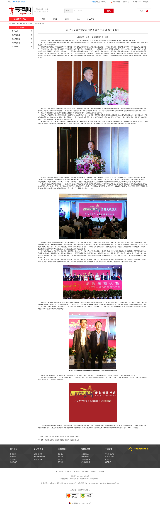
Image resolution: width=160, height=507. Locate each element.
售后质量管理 (85, 459)
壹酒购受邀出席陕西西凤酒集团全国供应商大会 (62, 440)
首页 (95, 2)
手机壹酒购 (115, 1)
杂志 (79, 19)
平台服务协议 (109, 454)
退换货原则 (85, 457)
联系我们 (94, 471)
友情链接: (73, 490)
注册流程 (13, 459)
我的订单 (108, 459)
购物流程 (13, 457)
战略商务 (91, 19)
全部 (67, 11)
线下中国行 (68, 471)
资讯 (67, 19)
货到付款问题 (38, 454)
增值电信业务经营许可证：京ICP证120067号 (62, 483)
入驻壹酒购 (85, 471)
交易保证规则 (109, 457)
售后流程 (13, 454)
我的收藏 (108, 462)
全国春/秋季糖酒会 (84, 490)
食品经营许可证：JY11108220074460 (90, 483)
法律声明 (101, 471)
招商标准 (60, 462)
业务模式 (60, 454)
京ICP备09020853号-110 (111, 483)
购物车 (144, 11)
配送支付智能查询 (39, 457)
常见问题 (60, 457)
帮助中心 (136, 2)
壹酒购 (135, 428)
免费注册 (22, 2)
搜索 (109, 10)
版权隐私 (77, 471)
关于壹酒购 (59, 471)
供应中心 (126, 2)
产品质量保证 (85, 462)
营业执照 (44, 483)
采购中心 (103, 2)
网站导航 (145, 2)
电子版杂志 (85, 454)
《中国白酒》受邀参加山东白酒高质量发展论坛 (62, 436)
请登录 (15, 2)
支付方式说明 (38, 459)
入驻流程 (60, 459)
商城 (55, 19)
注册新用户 (13, 462)
